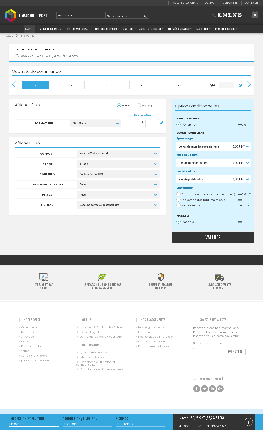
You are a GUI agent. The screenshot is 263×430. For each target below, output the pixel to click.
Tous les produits (225, 28)
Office (25, 351)
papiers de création (35, 360)
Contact (210, 3)
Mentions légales (92, 357)
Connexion (251, 3)
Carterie (128, 28)
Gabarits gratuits (92, 332)
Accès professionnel (185, 3)
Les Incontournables (49, 28)
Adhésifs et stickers (34, 356)
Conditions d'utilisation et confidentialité (95, 363)
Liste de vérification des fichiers (102, 327)
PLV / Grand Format (78, 28)
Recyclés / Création (179, 28)
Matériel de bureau (106, 28)
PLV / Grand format (34, 346)
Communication (32, 327)
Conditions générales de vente (101, 369)
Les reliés (27, 332)
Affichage (27, 337)
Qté (212, 85)
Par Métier (202, 28)
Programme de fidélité (152, 346)
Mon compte (229, 3)
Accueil (10, 35)
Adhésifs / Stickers (150, 28)
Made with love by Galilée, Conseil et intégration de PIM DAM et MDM (218, 399)
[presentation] (224, 363)
